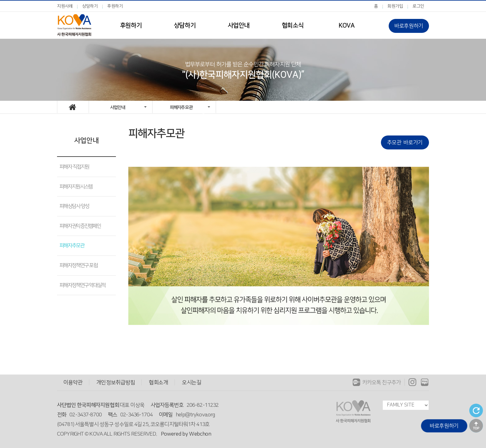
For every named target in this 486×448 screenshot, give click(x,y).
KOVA (346, 25)
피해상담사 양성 (74, 206)
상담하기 (90, 6)
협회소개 (158, 382)
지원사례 (65, 6)
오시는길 (191, 382)
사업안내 (239, 25)
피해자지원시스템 (76, 186)
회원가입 (395, 6)
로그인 (418, 6)
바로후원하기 (408, 26)
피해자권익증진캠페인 (80, 226)
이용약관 (73, 382)
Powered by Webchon (186, 434)
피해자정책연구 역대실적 (83, 285)
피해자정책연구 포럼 (78, 265)
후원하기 (115, 6)
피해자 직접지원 (74, 167)
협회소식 (292, 25)
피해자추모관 (72, 245)
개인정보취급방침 (115, 382)
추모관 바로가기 (405, 142)
